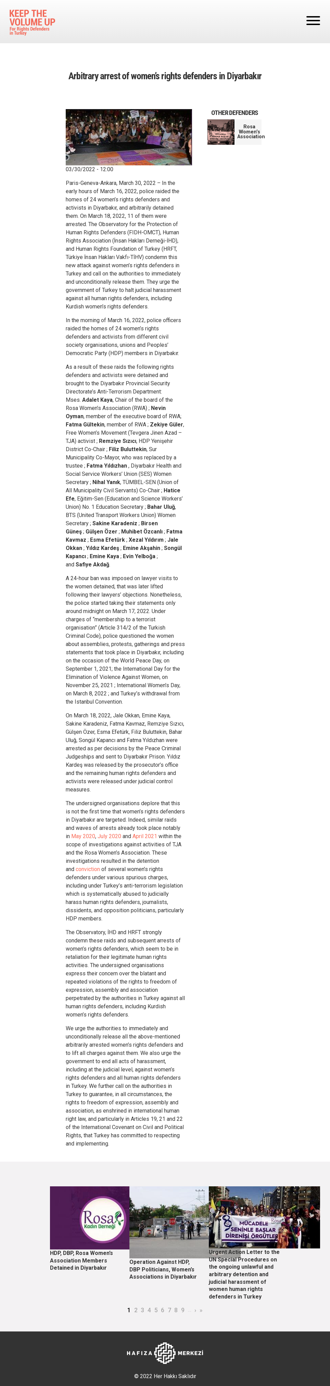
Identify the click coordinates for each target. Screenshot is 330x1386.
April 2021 (144, 836)
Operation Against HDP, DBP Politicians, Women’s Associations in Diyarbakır (163, 1269)
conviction (88, 869)
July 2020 (109, 836)
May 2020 (83, 836)
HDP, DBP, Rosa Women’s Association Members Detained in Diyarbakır (81, 1260)
